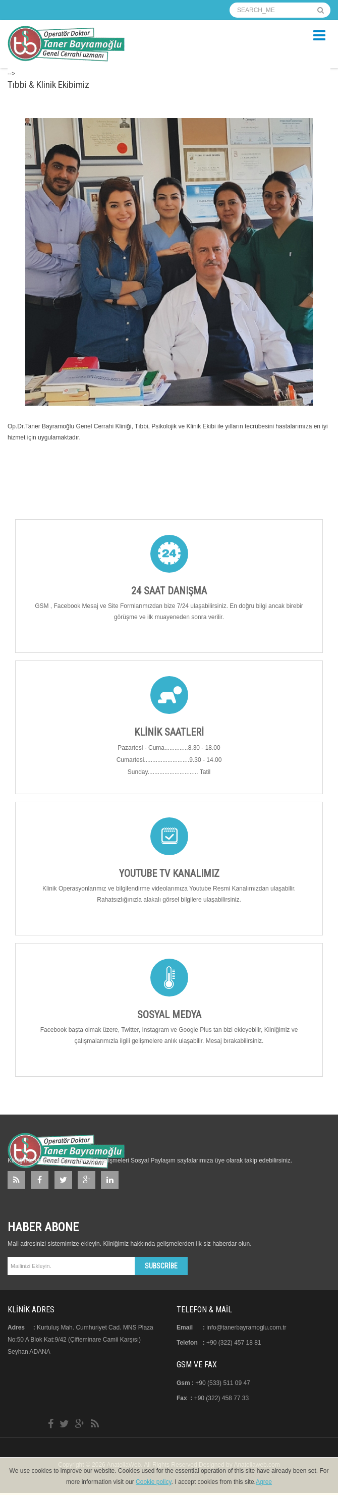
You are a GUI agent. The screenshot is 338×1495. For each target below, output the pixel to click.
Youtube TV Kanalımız (169, 873)
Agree (264, 1481)
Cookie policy (153, 1481)
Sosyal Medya (169, 1015)
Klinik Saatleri (169, 732)
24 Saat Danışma (169, 591)
